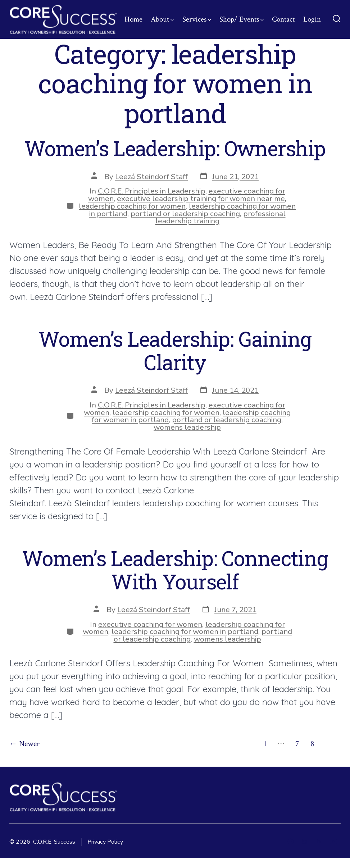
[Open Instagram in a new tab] (304, 841)
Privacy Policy (105, 842)
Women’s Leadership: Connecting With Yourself (175, 570)
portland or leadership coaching (185, 214)
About (162, 19)
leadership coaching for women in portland (185, 631)
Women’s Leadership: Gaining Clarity (174, 350)
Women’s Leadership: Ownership (175, 148)
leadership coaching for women (132, 206)
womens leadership (187, 427)
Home (133, 19)
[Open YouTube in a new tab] (333, 841)
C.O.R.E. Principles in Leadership (151, 191)
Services (196, 19)
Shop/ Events (241, 19)
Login (312, 19)
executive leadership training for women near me (201, 198)
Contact (283, 19)
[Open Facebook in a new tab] (290, 841)
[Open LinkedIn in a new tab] (318, 841)
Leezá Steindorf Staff (151, 177)
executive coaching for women (150, 624)
